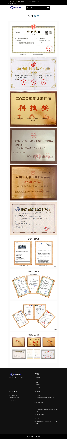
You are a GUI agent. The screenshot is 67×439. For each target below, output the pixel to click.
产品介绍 (37, 380)
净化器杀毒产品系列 (14, 395)
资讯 (36, 382)
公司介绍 (37, 377)
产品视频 (37, 387)
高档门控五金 (12, 400)
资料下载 (37, 384)
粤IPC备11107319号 (33, 436)
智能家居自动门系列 (14, 397)
